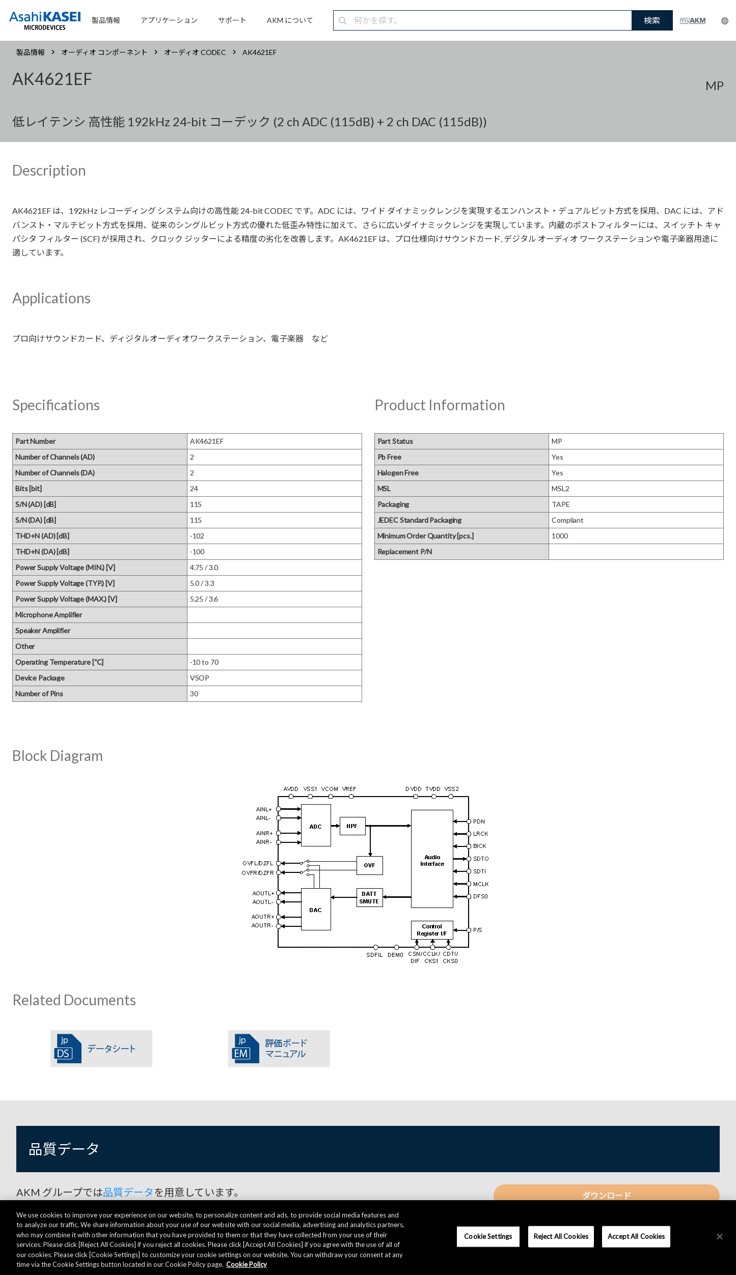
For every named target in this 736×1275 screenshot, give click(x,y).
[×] (719, 1237)
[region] (368, 1237)
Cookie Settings (488, 1236)
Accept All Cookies (636, 1236)
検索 (652, 20)
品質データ (128, 1192)
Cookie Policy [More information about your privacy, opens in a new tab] (246, 1264)
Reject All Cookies (561, 1236)
